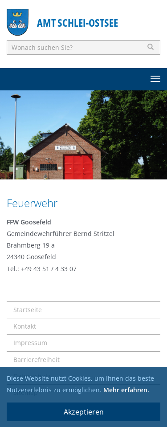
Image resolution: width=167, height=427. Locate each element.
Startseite (27, 309)
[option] (83, 134)
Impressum (30, 342)
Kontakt (24, 326)
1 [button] (70, 168)
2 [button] (83, 168)
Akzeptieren (84, 412)
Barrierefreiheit (36, 359)
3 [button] (97, 168)
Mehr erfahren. (126, 390)
